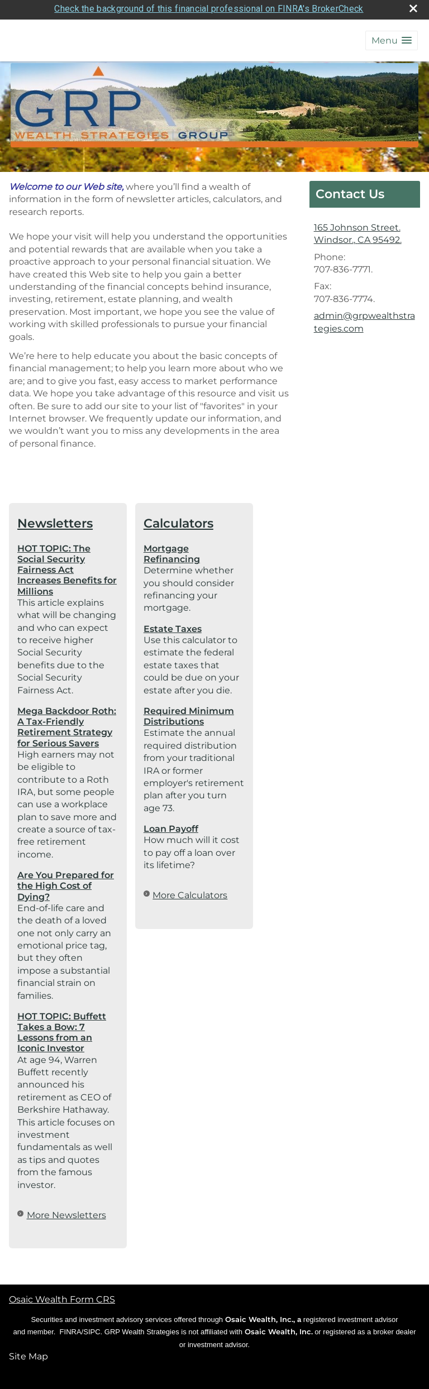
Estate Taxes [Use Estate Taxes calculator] (173, 625)
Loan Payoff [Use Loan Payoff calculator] (171, 825)
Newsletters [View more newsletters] (55, 519)
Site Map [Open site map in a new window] (28, 1353)
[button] (391, 37)
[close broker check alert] (413, 5)
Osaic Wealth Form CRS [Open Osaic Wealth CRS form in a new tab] (62, 1296)
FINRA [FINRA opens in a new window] (71, 1328)
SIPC (91, 1328)
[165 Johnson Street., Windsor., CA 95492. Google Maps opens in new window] (358, 230)
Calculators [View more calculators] (178, 519)
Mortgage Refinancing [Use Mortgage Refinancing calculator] (172, 550)
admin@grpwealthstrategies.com (364, 318)
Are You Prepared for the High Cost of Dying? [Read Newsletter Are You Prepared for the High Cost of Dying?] (65, 882)
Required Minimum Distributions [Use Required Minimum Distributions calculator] (189, 713)
